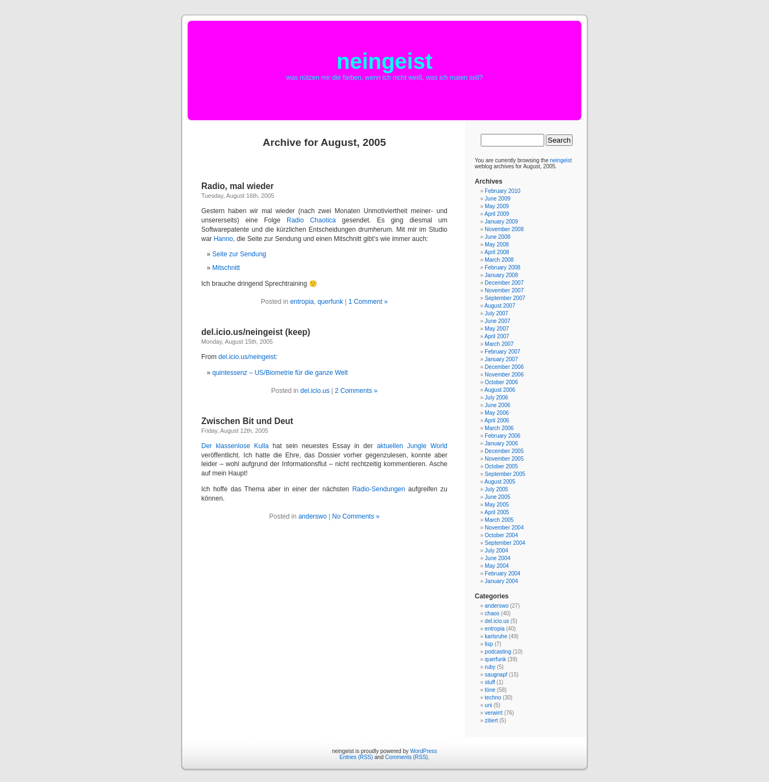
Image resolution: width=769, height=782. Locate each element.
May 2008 (497, 245)
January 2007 (501, 359)
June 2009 (497, 199)
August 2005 (500, 482)
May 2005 (497, 505)
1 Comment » (368, 301)
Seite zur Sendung (239, 254)
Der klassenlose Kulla (235, 446)
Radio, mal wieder (237, 186)
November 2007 (504, 290)
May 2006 (497, 413)
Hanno (223, 239)
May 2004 (497, 566)
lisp (489, 644)
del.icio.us (314, 391)
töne (490, 690)
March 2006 (499, 428)
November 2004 (504, 528)
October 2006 (501, 382)
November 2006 (504, 375)
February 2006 (502, 436)
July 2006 (496, 398)
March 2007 (499, 344)
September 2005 (505, 474)
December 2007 (504, 283)
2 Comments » (356, 391)
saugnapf (496, 675)
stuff (490, 682)
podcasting (498, 652)
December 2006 (504, 367)
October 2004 (501, 535)
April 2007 (497, 336)
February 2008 (502, 267)
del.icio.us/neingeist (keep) (255, 332)
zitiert (491, 721)
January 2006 (501, 443)
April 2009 (497, 214)
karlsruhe (496, 636)
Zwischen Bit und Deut (247, 421)
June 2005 (497, 497)
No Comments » (356, 516)
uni (488, 705)
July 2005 (496, 489)
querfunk (330, 301)
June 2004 (497, 558)
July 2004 (496, 551)
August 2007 (500, 306)
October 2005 (501, 466)
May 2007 (497, 329)
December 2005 (504, 451)
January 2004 (501, 581)
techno (493, 698)
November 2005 (504, 459)
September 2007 (505, 298)
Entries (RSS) (356, 757)
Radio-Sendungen (378, 489)
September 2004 (505, 543)
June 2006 (497, 405)
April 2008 (497, 252)
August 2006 (500, 390)
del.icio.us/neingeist (247, 357)
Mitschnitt (226, 268)
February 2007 (502, 352)
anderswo (312, 516)
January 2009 (501, 222)
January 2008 (501, 275)
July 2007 (496, 313)
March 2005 (499, 520)
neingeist (384, 61)
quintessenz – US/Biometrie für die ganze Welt (280, 373)
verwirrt (494, 713)
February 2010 (502, 191)
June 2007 (497, 321)
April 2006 (497, 421)
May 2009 (497, 206)
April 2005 (497, 512)
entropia (301, 301)
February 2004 (502, 574)
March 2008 (499, 260)
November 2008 (504, 229)
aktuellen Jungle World (412, 446)
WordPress (423, 751)
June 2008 (497, 237)
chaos (492, 613)
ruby (490, 667)
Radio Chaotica (311, 220)
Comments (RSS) (406, 757)
